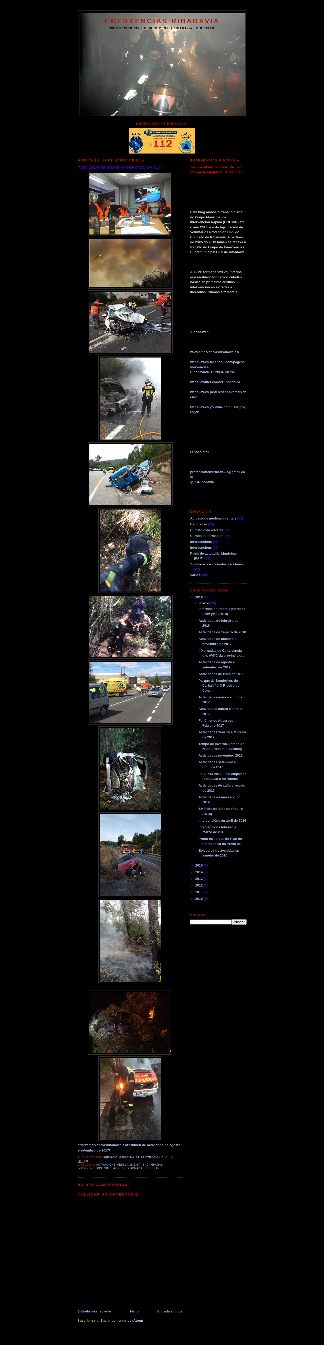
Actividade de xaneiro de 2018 (222, 632)
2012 (199, 885)
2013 (199, 879)
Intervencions (90, 1168)
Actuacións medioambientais (120, 1164)
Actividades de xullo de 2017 (221, 674)
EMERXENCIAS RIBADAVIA (162, 21)
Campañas (155, 1164)
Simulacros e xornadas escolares (133, 1168)
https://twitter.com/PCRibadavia (215, 382)
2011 (199, 892)
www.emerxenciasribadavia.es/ (214, 352)
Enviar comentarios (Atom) (121, 1320)
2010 (199, 899)
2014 (199, 872)
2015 (199, 865)
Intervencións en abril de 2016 (222, 820)
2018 (199, 597)
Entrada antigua (169, 1311)
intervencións (201, 547)
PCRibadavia (202, 482)
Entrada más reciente (94, 1311)
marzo (204, 603)
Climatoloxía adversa (207, 530)
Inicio (134, 1311)
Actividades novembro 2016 (220, 755)
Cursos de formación (207, 536)
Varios (195, 575)
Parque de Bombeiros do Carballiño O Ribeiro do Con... (218, 685)
